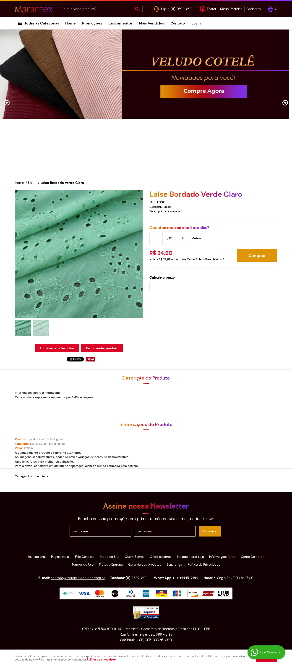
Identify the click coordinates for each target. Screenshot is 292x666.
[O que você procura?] (137, 9)
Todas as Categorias (41, 23)
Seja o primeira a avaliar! (165, 211)
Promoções (92, 23)
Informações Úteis (222, 557)
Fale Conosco (84, 557)
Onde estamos (160, 557)
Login (196, 23)
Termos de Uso (82, 564)
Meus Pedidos (231, 9)
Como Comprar (252, 557)
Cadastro (253, 9)
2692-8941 (181, 9)
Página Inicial (60, 557)
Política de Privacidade (204, 564)
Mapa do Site (109, 557)
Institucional (36, 557)
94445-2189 (185, 578)
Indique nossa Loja (190, 557)
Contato (177, 23)
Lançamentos (121, 23)
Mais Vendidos (151, 23)
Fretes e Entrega (111, 564)
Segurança (174, 564)
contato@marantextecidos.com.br (78, 578)
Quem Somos (135, 557)
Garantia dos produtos (144, 564)
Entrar (211, 9)
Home (70, 23)
